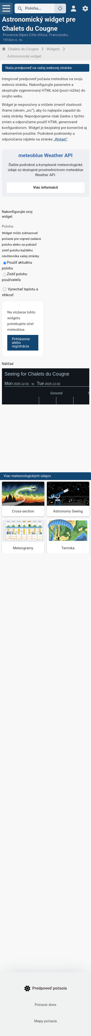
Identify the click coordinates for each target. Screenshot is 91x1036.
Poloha (7, 226)
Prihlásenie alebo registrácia (21, 342)
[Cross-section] (23, 499)
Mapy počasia (45, 1021)
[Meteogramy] (23, 536)
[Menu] (6, 8)
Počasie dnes (45, 1005)
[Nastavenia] (85, 9)
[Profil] (74, 9)
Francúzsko (58, 35)
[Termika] (68, 536)
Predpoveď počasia (45, 988)
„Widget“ (60, 139)
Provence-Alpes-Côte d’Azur (25, 35)
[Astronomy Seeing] (68, 499)
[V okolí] (60, 8)
